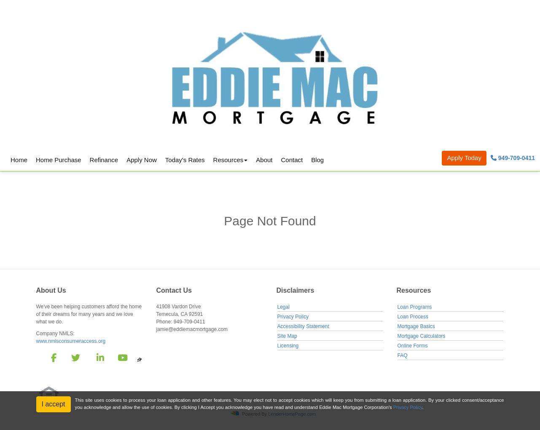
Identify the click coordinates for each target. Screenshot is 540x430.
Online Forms (413, 346)
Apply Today (464, 157)
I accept (53, 404)
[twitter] (74, 359)
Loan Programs (415, 307)
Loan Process (413, 317)
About (264, 159)
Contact (292, 159)
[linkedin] (98, 359)
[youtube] (122, 359)
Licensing (288, 346)
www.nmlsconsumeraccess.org (71, 341)
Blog (317, 159)
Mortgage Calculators (422, 336)
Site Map (287, 336)
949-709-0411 (513, 158)
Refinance (104, 159)
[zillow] (139, 359)
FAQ (403, 355)
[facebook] (51, 359)
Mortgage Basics (416, 326)
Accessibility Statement (303, 326)
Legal (283, 307)
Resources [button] (228, 159)
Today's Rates (185, 159)
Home (19, 159)
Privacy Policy (293, 317)
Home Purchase (58, 159)
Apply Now (141, 159)
